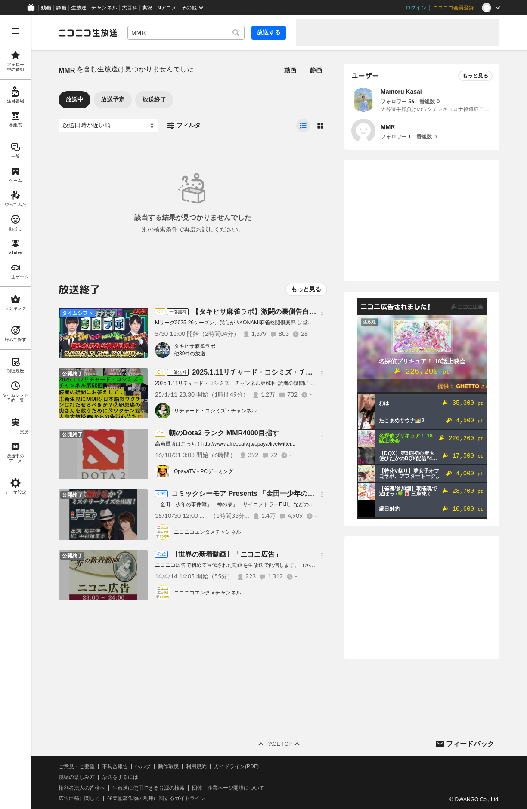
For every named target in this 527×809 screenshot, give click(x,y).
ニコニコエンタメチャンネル (207, 532)
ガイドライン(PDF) (236, 766)
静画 (61, 7)
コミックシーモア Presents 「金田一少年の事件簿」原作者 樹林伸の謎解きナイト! (300, 493)
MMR (388, 126)
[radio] (303, 125)
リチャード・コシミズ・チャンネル (215, 411)
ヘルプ (143, 766)
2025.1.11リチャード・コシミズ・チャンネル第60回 (273, 372)
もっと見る (306, 289)
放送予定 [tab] (113, 99)
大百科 (129, 7)
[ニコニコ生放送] (88, 33)
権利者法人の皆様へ (82, 788)
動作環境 (168, 766)
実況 (147, 7)
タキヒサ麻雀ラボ (194, 346)
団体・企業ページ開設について (228, 788)
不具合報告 (115, 766)
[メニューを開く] (15, 31)
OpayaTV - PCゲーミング (203, 471)
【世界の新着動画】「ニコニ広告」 (226, 554)
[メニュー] (322, 313)
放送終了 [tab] (154, 99)
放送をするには (120, 777)
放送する (269, 32)
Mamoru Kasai (401, 91)
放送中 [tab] (74, 99)
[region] (15, 412)
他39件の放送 (189, 354)
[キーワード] (186, 33)
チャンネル (104, 7)
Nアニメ (167, 7)
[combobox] (186, 33)
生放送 (79, 7)
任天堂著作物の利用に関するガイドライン (156, 798)
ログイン (416, 7)
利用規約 (196, 766)
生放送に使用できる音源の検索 (148, 788)
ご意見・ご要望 (77, 766)
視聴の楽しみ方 (77, 777)
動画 (46, 7)
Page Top (279, 744)
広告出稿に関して (79, 798)
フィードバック (470, 743)
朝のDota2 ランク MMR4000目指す (224, 433)
